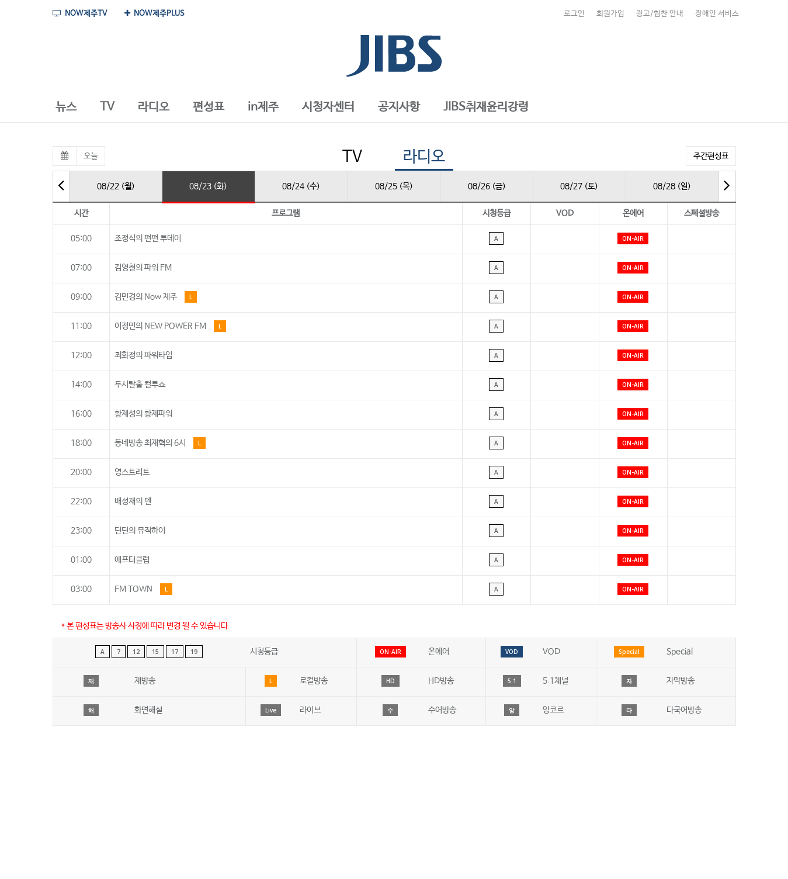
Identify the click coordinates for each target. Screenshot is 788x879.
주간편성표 (710, 156)
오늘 (91, 156)
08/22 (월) (116, 186)
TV (352, 157)
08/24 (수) (301, 186)
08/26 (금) (487, 186)
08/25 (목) (394, 186)
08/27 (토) (579, 186)
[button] (66, 107)
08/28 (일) (672, 186)
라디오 (424, 157)
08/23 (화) (208, 186)
